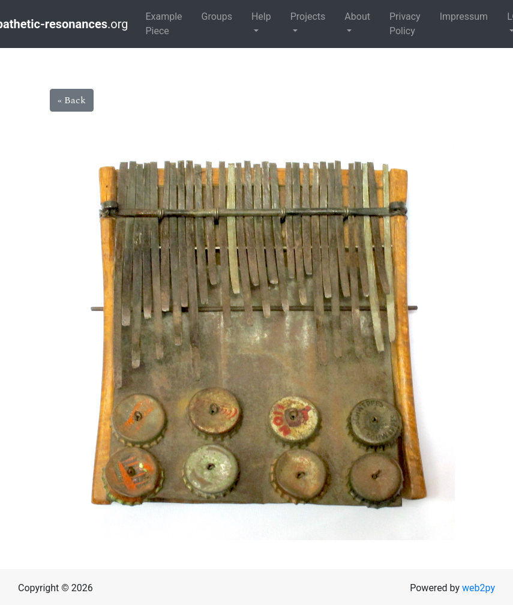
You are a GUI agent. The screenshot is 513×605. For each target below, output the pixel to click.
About (357, 16)
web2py (478, 588)
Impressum (464, 16)
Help (261, 16)
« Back (72, 100)
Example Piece (163, 24)
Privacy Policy (405, 24)
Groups (217, 16)
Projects (308, 16)
